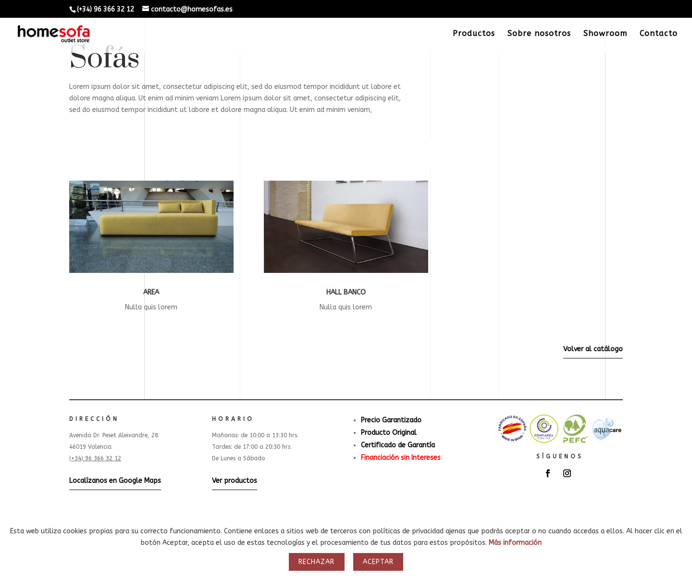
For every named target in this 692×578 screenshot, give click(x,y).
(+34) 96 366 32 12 (95, 458)
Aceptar (378, 562)
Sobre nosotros (539, 34)
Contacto (659, 34)
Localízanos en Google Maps (115, 481)
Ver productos (234, 481)
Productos (474, 34)
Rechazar (316, 562)
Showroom (605, 34)
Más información (515, 543)
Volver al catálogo (593, 349)
